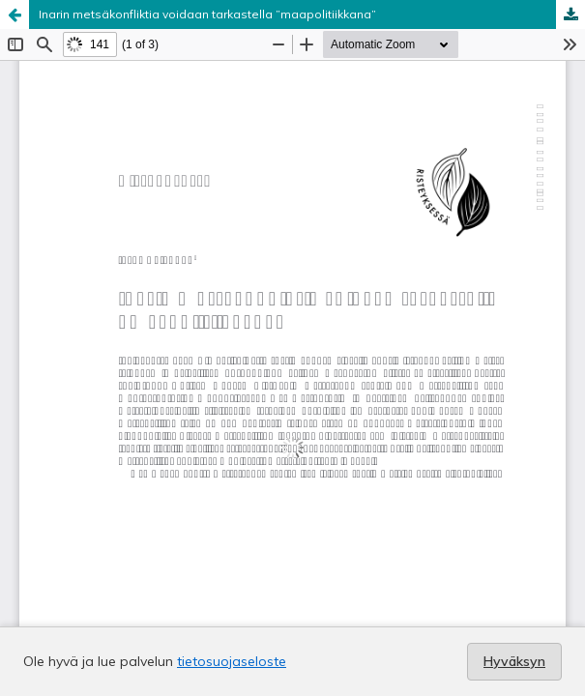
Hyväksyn (514, 661)
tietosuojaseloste (231, 661)
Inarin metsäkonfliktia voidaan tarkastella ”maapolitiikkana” (207, 14)
